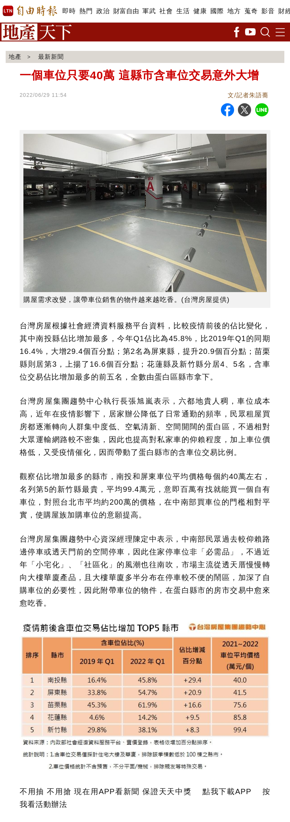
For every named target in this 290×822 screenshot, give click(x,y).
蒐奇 (251, 11)
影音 (268, 11)
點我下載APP (226, 791)
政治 (103, 11)
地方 (234, 11)
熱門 (86, 11)
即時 (69, 11)
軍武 (149, 11)
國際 (217, 11)
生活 (183, 11)
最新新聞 (51, 57)
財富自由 (126, 11)
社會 (166, 11)
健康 (200, 11)
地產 (15, 57)
